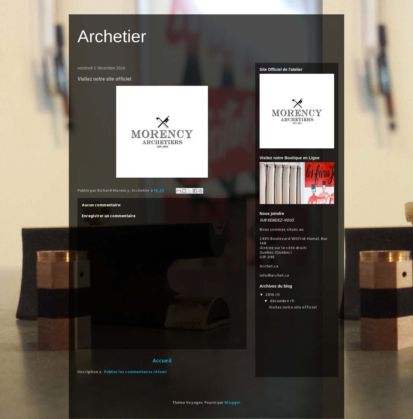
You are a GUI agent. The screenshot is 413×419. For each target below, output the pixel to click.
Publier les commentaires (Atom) (135, 371)
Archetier (111, 36)
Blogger (232, 402)
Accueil (162, 360)
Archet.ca (269, 266)
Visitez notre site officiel (293, 307)
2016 (270, 294)
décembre (280, 300)
